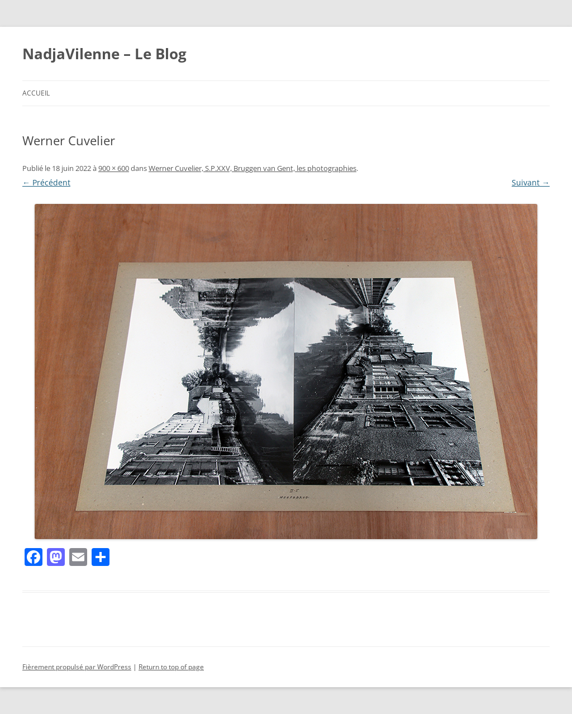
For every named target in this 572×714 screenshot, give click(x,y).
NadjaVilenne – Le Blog (104, 54)
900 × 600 (113, 168)
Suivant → (531, 182)
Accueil (36, 93)
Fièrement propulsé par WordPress (76, 667)
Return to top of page (171, 667)
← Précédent (46, 182)
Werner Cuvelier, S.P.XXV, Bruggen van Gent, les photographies (252, 168)
